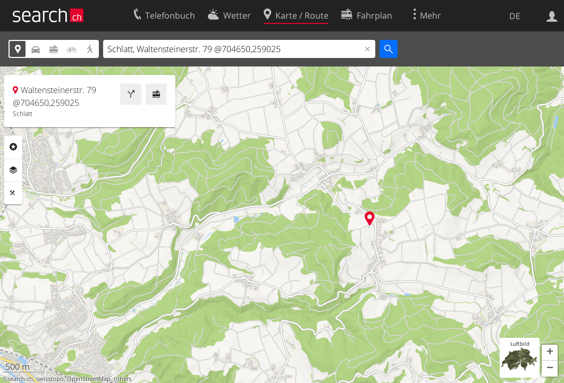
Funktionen (13, 193)
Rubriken (13, 147)
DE (514, 16)
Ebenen (13, 170)
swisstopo (50, 378)
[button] (550, 353)
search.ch (20, 378)
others (122, 378)
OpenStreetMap (89, 378)
